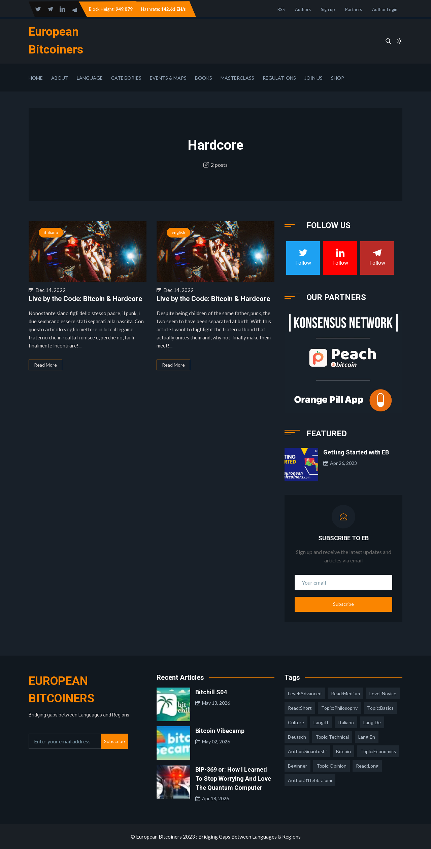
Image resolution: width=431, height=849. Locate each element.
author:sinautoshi (307, 751)
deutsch (297, 737)
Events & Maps (168, 78)
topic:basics (380, 708)
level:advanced (305, 693)
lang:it (321, 722)
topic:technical (332, 737)
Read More (45, 365)
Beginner (297, 766)
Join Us (313, 78)
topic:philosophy (339, 708)
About (59, 78)
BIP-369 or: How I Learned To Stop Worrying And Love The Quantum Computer (233, 778)
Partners (353, 9)
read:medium (345, 693)
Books (203, 78)
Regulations (279, 78)
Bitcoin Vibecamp (219, 730)
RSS (281, 9)
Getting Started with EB (356, 452)
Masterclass (237, 78)
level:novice (382, 693)
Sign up (328, 9)
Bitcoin (343, 751)
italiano (51, 232)
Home (36, 78)
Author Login (384, 9)
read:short (300, 708)
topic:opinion (331, 766)
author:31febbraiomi (310, 780)
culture (296, 722)
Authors (303, 9)
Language (90, 78)
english (178, 232)
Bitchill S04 (211, 692)
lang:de (372, 722)
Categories (126, 78)
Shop (337, 78)
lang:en (366, 737)
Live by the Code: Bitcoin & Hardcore (85, 299)
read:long (367, 766)
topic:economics (378, 751)
